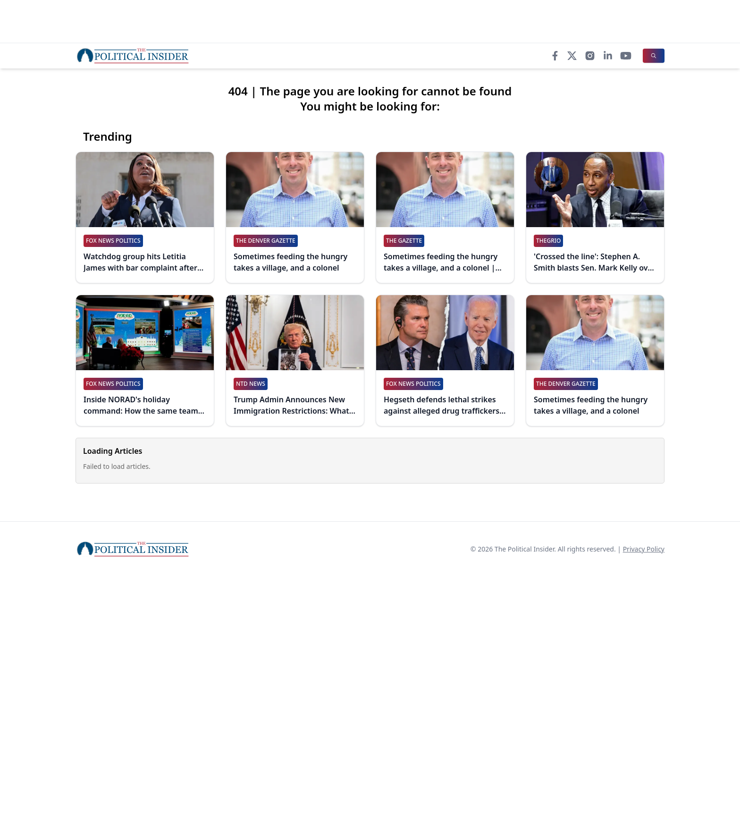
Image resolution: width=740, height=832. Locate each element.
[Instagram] (590, 55)
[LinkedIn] (608, 55)
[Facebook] (555, 55)
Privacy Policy (643, 548)
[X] (572, 55)
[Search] (653, 56)
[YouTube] (625, 55)
